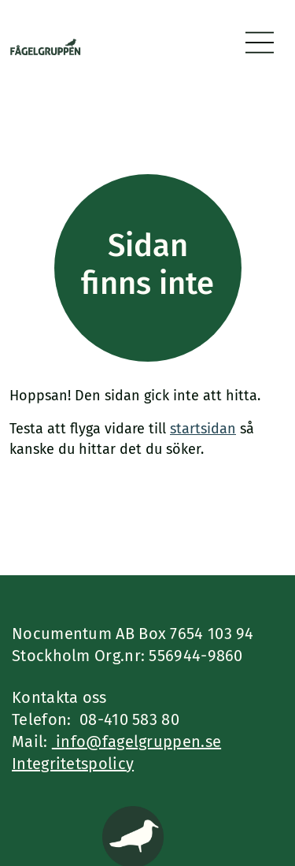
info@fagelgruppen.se (136, 741)
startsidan (203, 428)
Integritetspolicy (73, 763)
